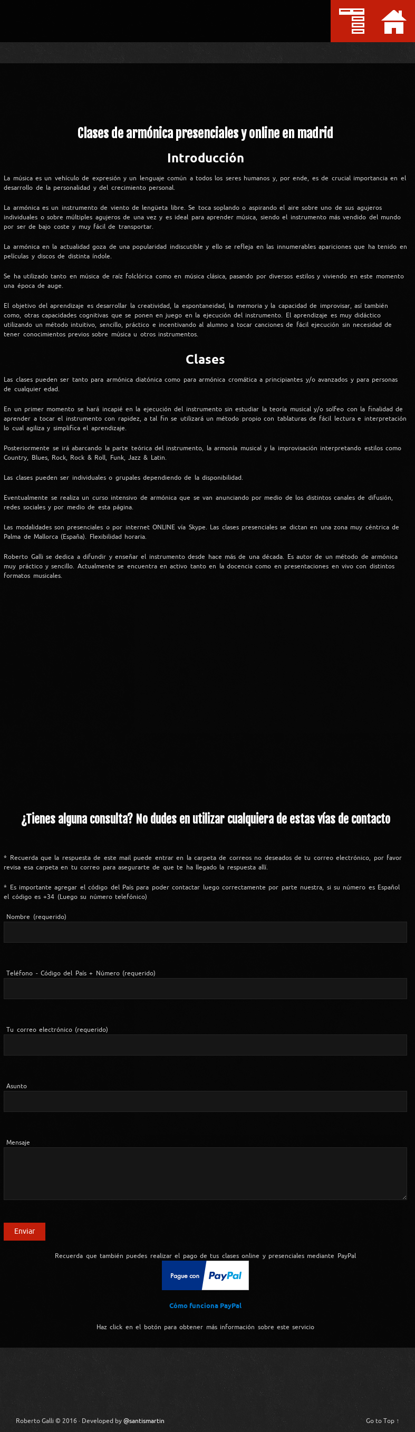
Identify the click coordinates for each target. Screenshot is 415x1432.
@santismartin (131, 1416)
